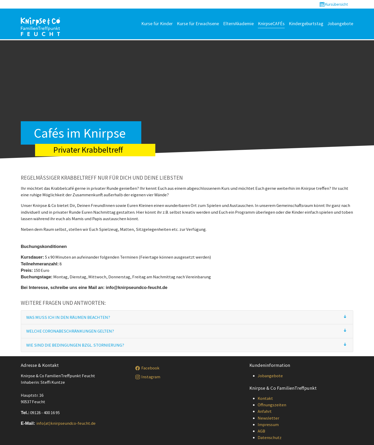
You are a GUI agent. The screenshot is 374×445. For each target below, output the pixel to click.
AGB (261, 431)
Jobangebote (270, 376)
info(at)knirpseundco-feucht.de (66, 423)
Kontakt (265, 398)
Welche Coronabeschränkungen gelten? (70, 331)
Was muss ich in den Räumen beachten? (68, 317)
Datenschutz (270, 437)
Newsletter (268, 418)
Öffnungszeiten (272, 405)
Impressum (268, 424)
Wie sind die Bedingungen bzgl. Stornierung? (75, 345)
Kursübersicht (336, 4)
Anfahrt (265, 411)
